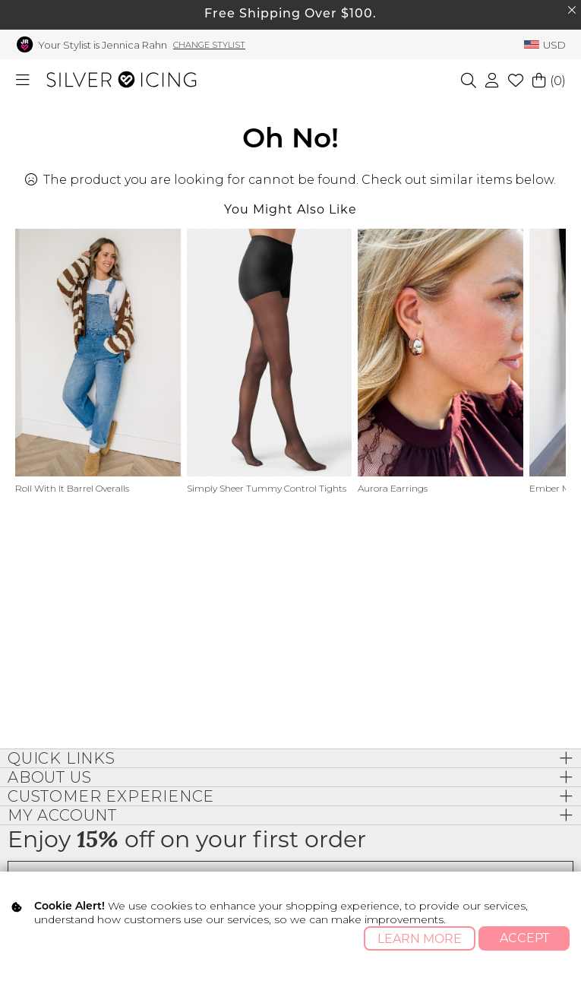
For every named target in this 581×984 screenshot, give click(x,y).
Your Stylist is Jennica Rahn (102, 45)
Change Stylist (209, 45)
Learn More (419, 939)
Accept (524, 938)
